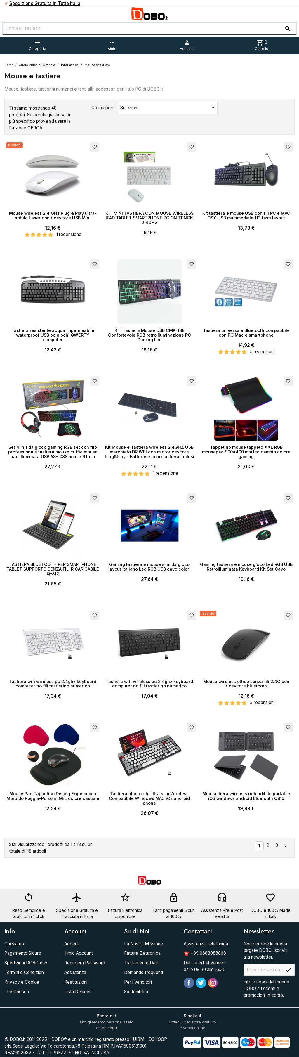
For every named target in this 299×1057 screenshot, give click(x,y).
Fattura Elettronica (142, 953)
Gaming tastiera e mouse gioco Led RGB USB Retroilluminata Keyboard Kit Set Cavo (246, 566)
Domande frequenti (143, 972)
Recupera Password (84, 963)
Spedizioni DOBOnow (25, 963)
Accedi (71, 944)
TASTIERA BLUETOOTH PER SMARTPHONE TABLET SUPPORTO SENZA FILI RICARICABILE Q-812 (52, 569)
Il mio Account (78, 953)
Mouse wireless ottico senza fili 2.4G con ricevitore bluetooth (246, 684)
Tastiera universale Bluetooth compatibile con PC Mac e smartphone (246, 332)
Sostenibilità (136, 991)
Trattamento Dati (141, 963)
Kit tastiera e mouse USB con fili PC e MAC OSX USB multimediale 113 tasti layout (246, 215)
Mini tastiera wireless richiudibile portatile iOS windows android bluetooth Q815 (246, 796)
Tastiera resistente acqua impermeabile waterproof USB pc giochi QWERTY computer (52, 335)
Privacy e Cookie (21, 982)
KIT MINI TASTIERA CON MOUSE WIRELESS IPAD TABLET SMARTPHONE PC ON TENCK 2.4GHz (149, 218)
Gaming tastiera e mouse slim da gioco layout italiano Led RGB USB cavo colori (149, 566)
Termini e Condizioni (24, 972)
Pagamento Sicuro (22, 953)
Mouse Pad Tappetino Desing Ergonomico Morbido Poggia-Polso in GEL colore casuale (52, 796)
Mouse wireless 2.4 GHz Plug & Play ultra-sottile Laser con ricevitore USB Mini (53, 215)
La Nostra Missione (143, 944)
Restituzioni (75, 982)
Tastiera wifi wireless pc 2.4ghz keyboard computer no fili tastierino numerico (52, 684)
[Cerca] (149, 28)
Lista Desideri (78, 991)
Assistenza (75, 972)
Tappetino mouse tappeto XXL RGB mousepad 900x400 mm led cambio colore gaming (246, 452)
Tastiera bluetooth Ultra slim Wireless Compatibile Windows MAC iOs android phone (149, 798)
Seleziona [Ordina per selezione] (168, 107)
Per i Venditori (138, 982)
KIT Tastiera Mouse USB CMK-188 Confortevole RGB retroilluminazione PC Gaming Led (149, 335)
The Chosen (16, 991)
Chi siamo (14, 944)
